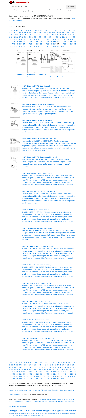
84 (12, 37)
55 (75, 32)
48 (58, 32)
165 (71, 44)
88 (22, 37)
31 (15, 32)
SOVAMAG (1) (19, 411)
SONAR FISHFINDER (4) (39, 413)
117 (44, 39)
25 (66, 30)
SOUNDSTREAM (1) (53, 411)
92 (32, 37)
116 (40, 39)
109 (17, 39)
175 (37, 46)
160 (54, 44)
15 (41, 30)
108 (13, 39)
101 (56, 37)
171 (23, 46)
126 (74, 39)
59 (17, 35)
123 (64, 39)
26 (69, 30)
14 (38, 30)
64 (30, 35)
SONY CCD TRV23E (52, 402)
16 (43, 30)
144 (68, 42)
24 (64, 30)
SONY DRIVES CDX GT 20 (60, 399)
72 (50, 35)
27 (71, 30)
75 (58, 35)
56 (10, 35)
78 (65, 35)
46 (53, 32)
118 (47, 39)
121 (57, 39)
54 (73, 32)
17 (46, 30)
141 (57, 42)
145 (71, 42)
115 (37, 39)
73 (53, 35)
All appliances (46, 390)
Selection (55, 390)
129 (17, 42)
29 (10, 32)
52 (68, 32)
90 (27, 37)
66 (35, 35)
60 (20, 35)
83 (10, 37)
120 (54, 39)
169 (17, 46)
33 (20, 32)
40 (37, 32)
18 (48, 30)
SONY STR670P (42, 402)
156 (40, 44)
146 (74, 42)
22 (59, 30)
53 (70, 32)
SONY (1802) (14, 413)
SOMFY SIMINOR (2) (51, 413)
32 (17, 32)
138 (47, 42)
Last (10, 30)
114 (34, 39)
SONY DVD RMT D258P (31, 402)
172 (27, 46)
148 (13, 44)
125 (71, 39)
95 (40, 37)
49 (60, 32)
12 (33, 30)
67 (37, 35)
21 (56, 30)
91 (30, 37)
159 (51, 44)
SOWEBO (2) (12, 411)
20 (53, 30)
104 (66, 37)
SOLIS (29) (19, 415)
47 (55, 32)
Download (63, 390)
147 (10, 44)
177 (44, 46)
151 (23, 44)
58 (15, 35)
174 (34, 46)
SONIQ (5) (29, 413)
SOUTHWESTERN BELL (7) (40, 411)
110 (20, 39)
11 (31, 30)
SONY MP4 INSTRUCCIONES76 (68, 404)
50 (63, 32)
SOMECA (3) (67, 413)
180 (54, 46)
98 (47, 37)
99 (50, 37)
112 (27, 39)
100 (53, 37)
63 (27, 35)
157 (44, 44)
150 (20, 44)
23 (61, 30)
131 (23, 42)
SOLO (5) (13, 415)
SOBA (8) (40, 415)
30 (12, 32)
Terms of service (14, 395)
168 (13, 46)
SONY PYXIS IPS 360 (34, 404)
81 (73, 35)
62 (25, 35)
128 (13, 42)
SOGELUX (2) (34, 415)
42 (42, 32)
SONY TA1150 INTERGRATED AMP (49, 404)
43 (45, 32)
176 (40, 46)
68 (40, 35)
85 (15, 37)
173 (30, 46)
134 (34, 42)
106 (73, 37)
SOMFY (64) (60, 413)
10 (28, 30)
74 (55, 35)
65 (32, 35)
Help (29, 390)
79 (68, 35)
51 (65, 32)
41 (40, 32)
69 (42, 35)
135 (37, 42)
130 (20, 42)
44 (47, 32)
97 (45, 37)
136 (40, 42)
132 (27, 42)
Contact (71, 390)
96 (42, 37)
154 (34, 44)
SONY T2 (60, 402)
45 (50, 32)
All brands (36, 390)
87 (20, 37)
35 (25, 32)
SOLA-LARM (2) (26, 415)
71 (47, 35)
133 (30, 42)
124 (68, 39)
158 (47, 44)
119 (51, 39)
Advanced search (21, 390)
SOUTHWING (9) (28, 411)
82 (75, 35)
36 (27, 32)
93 (35, 37)
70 (45, 35)
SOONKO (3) (62, 411)
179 (51, 46)
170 (20, 46)
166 (74, 44)
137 (44, 42)
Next (62, 46)
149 (17, 44)
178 (47, 46)
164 (68, 44)
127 (10, 42)
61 (22, 35)
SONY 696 (25, 404)
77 (63, 35)
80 (70, 35)
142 (61, 42)
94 (37, 37)
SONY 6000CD (67, 402)
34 (22, 32)
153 (30, 44)
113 (30, 39)
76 (60, 35)
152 (27, 44)
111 (23, 39)
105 (70, 37)
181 (57, 46)
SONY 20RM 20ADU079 (46, 399)
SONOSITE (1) (22, 413)
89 (25, 37)
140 (54, 42)
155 (37, 44)
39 (35, 32)
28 (74, 30)
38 (32, 32)
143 (64, 42)
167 (10, 46)
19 (51, 30)
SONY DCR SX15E (20, 402)
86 (17, 37)
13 (36, 30)
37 (30, 32)
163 (64, 44)
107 (10, 39)
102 (60, 37)
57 (12, 35)
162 (61, 44)
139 (51, 42)
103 (63, 37)
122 (61, 39)
